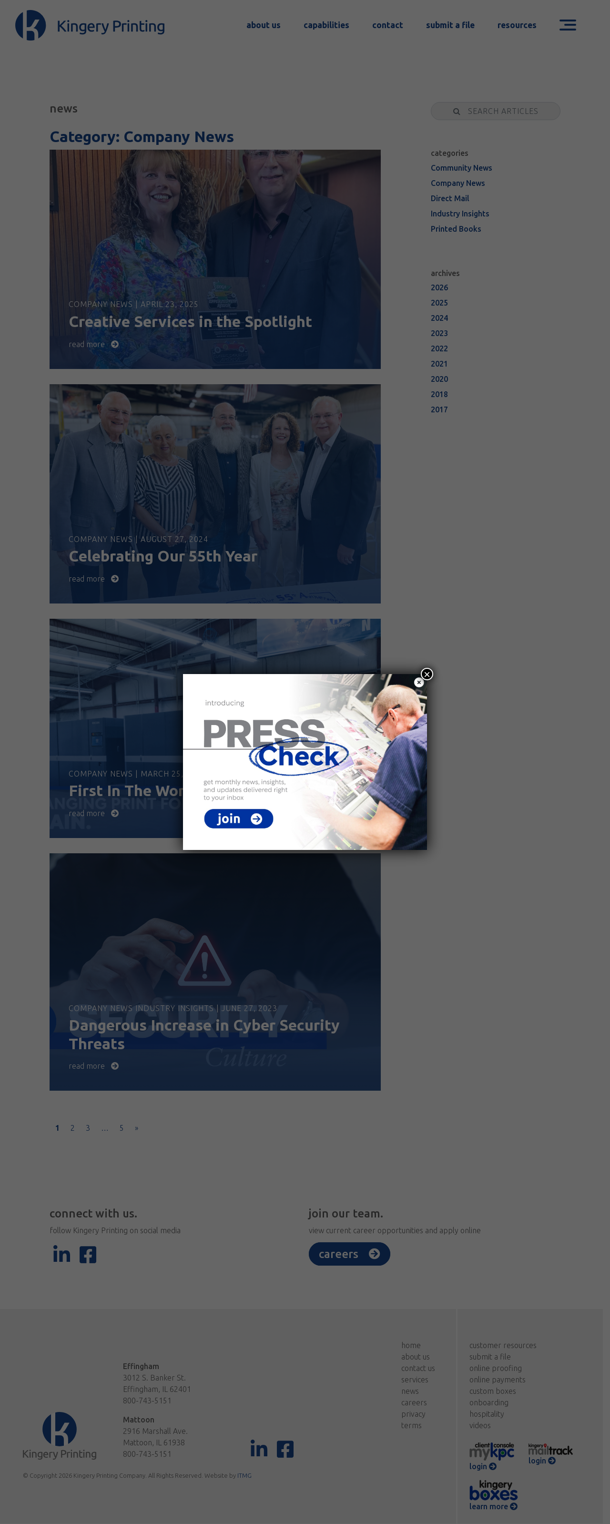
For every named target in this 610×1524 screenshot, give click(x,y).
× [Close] (427, 674)
